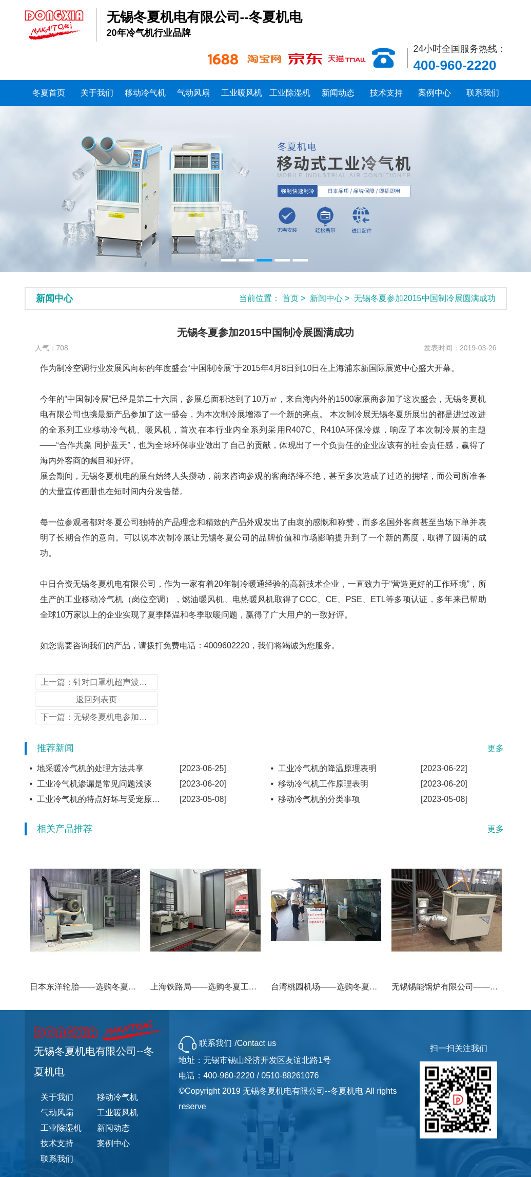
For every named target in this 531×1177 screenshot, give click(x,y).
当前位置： (259, 298)
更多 (495, 748)
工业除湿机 (289, 92)
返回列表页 (96, 699)
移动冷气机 (145, 92)
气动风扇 (193, 92)
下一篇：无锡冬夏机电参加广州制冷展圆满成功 (99, 717)
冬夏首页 (48, 92)
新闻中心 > (331, 298)
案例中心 (434, 92)
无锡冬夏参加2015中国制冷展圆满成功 (425, 298)
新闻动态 (338, 92)
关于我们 (97, 92)
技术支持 (386, 92)
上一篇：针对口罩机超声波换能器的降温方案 (99, 682)
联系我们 (482, 92)
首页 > (295, 298)
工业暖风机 (241, 92)
